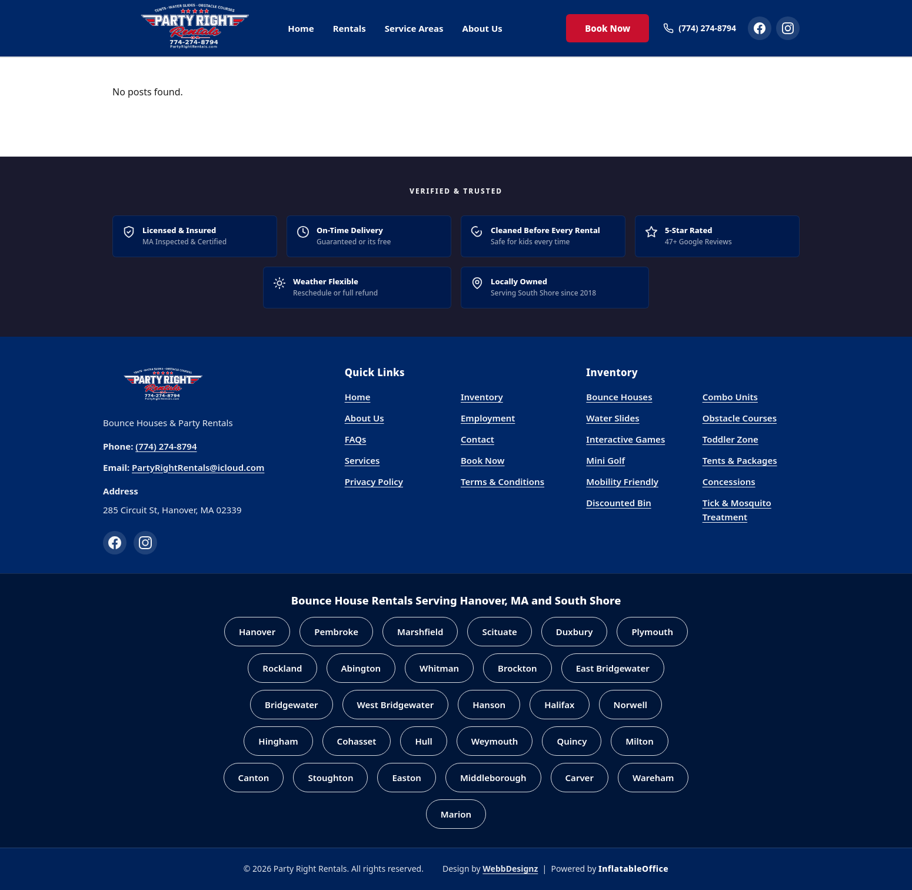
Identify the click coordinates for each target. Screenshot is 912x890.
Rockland (282, 668)
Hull (423, 741)
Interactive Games (625, 439)
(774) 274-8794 (166, 446)
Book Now (607, 28)
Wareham (653, 777)
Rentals (349, 28)
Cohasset (357, 741)
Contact (477, 439)
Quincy (572, 741)
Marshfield (420, 631)
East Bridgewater (613, 668)
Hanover (257, 631)
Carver (579, 777)
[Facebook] (115, 542)
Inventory (482, 397)
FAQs (356, 439)
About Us (482, 28)
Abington (361, 668)
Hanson (488, 704)
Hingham (278, 741)
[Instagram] (145, 542)
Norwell (630, 704)
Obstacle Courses (740, 418)
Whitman (439, 668)
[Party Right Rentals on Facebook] (759, 28)
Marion (456, 814)
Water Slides (612, 418)
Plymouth (652, 631)
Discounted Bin (618, 503)
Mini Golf (605, 460)
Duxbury (574, 631)
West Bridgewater (395, 704)
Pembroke (336, 631)
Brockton (517, 668)
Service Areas (414, 28)
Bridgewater (291, 704)
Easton (406, 777)
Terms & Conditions (502, 481)
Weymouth (494, 741)
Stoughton (330, 777)
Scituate (499, 631)
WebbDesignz (510, 868)
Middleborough (493, 777)
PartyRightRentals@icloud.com (198, 467)
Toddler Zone (730, 439)
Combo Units (730, 397)
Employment (488, 418)
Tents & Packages (740, 460)
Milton (639, 741)
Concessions (729, 481)
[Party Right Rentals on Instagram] (788, 28)
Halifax (559, 704)
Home (301, 28)
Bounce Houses (619, 397)
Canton (253, 777)
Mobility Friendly (622, 481)
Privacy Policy (374, 481)
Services (362, 460)
